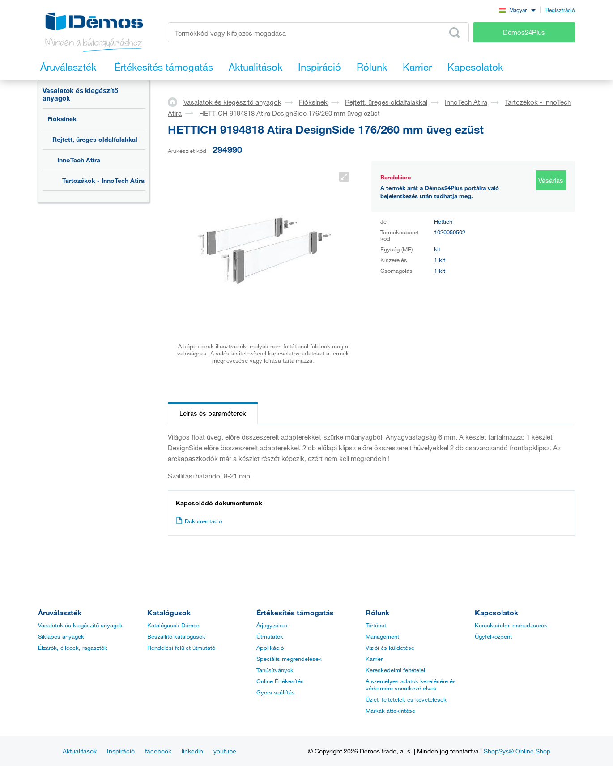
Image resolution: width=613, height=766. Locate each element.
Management (382, 636)
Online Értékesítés (280, 681)
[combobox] (517, 9)
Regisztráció (560, 9)
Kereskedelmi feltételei (395, 669)
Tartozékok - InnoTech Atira (103, 180)
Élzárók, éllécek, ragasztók (72, 647)
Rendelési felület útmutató (181, 647)
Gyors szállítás (275, 692)
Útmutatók (269, 636)
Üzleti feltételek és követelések (406, 699)
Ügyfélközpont (493, 636)
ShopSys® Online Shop (517, 751)
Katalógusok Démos (173, 625)
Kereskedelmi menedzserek (511, 625)
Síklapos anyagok (61, 636)
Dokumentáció (199, 521)
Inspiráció (121, 751)
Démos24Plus (524, 32)
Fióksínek (62, 119)
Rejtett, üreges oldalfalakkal (94, 139)
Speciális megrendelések (289, 658)
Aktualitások (80, 751)
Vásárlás (550, 180)
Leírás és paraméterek (212, 413)
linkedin (192, 751)
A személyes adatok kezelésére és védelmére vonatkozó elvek (411, 684)
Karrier (374, 658)
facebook (158, 751)
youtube (224, 751)
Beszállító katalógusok (176, 636)
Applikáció (270, 647)
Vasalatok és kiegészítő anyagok (80, 94)
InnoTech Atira (78, 160)
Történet (376, 625)
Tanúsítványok (275, 669)
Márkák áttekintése (390, 710)
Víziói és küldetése (390, 647)
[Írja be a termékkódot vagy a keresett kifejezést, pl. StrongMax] (318, 32)
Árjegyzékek (272, 625)
